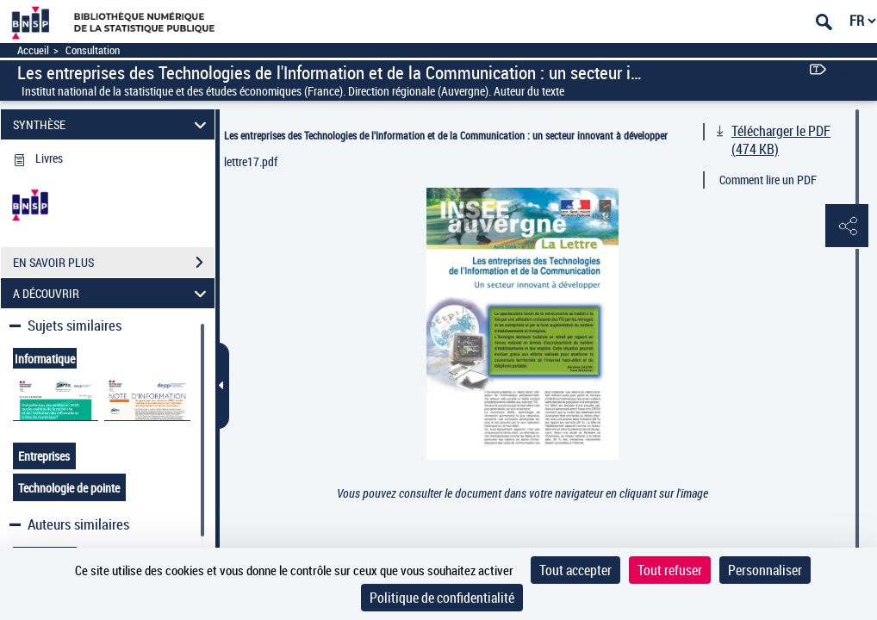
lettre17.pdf (250, 161)
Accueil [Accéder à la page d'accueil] (33, 50)
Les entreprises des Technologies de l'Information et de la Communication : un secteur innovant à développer (446, 135)
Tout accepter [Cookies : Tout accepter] (575, 570)
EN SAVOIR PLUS (114, 263)
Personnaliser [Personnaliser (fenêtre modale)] (765, 570)
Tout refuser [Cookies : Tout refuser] (670, 570)
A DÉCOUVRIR (112, 293)
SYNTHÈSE (112, 124)
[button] (846, 226)
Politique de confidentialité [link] (442, 597)
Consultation (92, 50)
